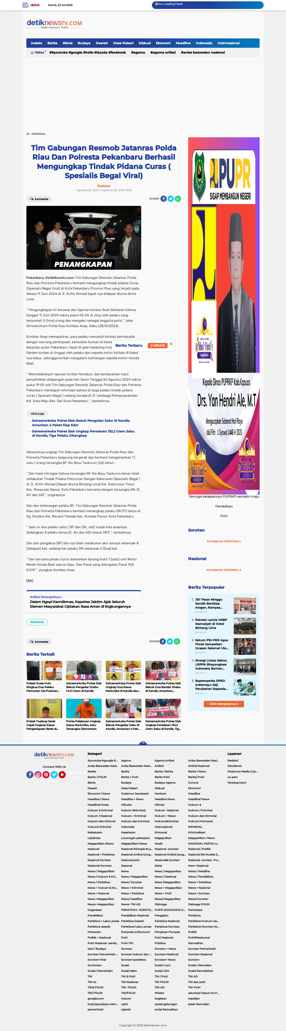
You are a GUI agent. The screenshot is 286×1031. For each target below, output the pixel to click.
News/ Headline (131, 899)
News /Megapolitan (168, 882)
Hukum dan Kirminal (202, 816)
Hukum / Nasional (100, 816)
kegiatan (160, 998)
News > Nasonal (98, 893)
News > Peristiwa (199, 882)
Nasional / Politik (199, 849)
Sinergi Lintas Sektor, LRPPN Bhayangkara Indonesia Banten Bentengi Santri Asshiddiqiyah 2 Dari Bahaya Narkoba (211, 665)
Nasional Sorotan (99, 860)
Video (39, 52)
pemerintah (95, 1009)
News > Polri (163, 893)
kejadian (194, 998)
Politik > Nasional (99, 937)
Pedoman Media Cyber (242, 771)
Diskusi (145, 43)
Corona (193, 782)
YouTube (65, 776)
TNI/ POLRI (95, 993)
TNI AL (92, 982)
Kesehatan (128, 832)
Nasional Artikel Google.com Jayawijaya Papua (171, 854)
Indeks (36, 43)
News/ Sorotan (198, 899)
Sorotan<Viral (97, 959)
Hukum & (194, 804)
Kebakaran (95, 832)
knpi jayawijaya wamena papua (104, 1004)
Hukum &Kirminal (133, 810)
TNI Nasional (129, 982)
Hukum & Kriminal (100, 810)
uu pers (232, 777)
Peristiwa (194, 915)
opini (124, 1004)
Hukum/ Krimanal (200, 821)
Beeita (92, 771)
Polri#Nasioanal (199, 937)
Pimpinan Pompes (167, 932)
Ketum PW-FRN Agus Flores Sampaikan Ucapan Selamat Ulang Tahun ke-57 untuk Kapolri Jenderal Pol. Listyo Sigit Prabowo (212, 644)
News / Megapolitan (168, 871)
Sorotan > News (165, 948)
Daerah (102, 43)
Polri (124, 937)
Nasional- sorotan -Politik (205, 860)
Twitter (56, 776)
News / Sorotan (131, 882)
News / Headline (199, 871)
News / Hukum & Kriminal (104, 876)
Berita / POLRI (97, 777)
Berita (52, 43)
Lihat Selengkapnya (224, 703)
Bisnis (67, 43)
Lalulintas (94, 838)
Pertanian (94, 932)
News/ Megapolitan (168, 899)
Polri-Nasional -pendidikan (104, 943)
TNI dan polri (196, 982)
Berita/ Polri (196, 777)
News (125, 871)
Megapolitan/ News (134, 843)
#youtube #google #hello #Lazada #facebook (89, 52)
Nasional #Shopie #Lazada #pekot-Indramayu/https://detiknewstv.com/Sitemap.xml (138, 849)
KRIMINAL (37, 622)
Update (157, 345)
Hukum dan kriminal (135, 821)
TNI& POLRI (95, 987)
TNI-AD (160, 987)
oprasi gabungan (166, 1004)
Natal (158, 865)
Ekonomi (163, 43)
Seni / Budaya (97, 948)
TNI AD (193, 976)
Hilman (159, 804)
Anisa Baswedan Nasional (138, 766)
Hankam (160, 793)
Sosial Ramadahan (200, 971)
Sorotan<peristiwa (133, 959)
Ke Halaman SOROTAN (224, 541)
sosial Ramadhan (166, 1009)
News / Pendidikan (200, 876)
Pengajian (161, 915)
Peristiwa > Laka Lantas (103, 921)
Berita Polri (162, 777)
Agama (139, 52)
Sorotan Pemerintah (202, 948)
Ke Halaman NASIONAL (223, 570)
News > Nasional (199, 887)
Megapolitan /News (101, 843)
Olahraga (161, 904)
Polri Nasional (164, 937)
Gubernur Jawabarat (135, 793)
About (55, 781)
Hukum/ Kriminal (99, 827)
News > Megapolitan (168, 887)
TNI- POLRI (128, 987)
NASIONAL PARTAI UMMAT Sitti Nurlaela (205, 843)
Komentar (39, 199)
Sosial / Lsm (162, 965)
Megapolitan (163, 838)
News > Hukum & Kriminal (104, 887)
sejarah (126, 1009)
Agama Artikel (164, 52)
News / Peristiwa (99, 882)
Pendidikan (95, 915)
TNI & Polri (128, 976)
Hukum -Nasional (167, 810)
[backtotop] (143, 745)
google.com (96, 998)
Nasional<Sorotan (100, 865)
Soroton (193, 959)
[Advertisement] (143, 92)
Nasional (197, 558)
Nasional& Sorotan (167, 860)
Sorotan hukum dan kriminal (138, 954)
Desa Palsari (123, 43)
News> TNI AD (131, 904)
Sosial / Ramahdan (100, 971)
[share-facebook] (163, 199)
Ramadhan (195, 943)
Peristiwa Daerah (132, 921)
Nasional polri (130, 860)
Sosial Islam (129, 971)
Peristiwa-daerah (99, 926)
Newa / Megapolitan (101, 871)
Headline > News (132, 799)
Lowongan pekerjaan (135, 838)
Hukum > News (165, 816)
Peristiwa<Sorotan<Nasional (205, 926)
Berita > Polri (129, 777)
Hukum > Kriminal (133, 816)
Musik (159, 843)
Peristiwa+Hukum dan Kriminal (205, 921)
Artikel (159, 766)
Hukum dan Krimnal (101, 821)
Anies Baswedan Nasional (204, 52)
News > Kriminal (132, 887)
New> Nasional (198, 865)
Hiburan (126, 804)
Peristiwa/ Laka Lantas (136, 926)
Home (35, 5)
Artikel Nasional (198, 766)
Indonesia (204, 43)
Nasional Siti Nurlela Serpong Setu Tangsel (205, 854)
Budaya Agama (165, 782)
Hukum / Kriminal (200, 810)
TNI (90, 976)
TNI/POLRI (128, 993)
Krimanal (161, 832)
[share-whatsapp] (178, 199)
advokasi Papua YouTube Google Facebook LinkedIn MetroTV (205, 993)
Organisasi (95, 910)
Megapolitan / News (201, 838)
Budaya (84, 43)
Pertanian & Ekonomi (135, 932)
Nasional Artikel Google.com (138, 854)
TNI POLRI (162, 982)
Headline (183, 43)
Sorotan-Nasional (166, 954)
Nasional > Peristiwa (101, 854)
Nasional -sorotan (167, 849)
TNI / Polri (161, 976)
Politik (192, 932)
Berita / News (197, 771)
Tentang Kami (81, 775)
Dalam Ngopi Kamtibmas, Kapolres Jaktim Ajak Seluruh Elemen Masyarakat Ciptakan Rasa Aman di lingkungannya (80, 604)
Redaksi (232, 760)
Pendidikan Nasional (135, 915)
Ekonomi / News (99, 793)
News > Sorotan (199, 893)
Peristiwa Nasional (167, 921)
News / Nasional (165, 876)
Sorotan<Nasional (200, 954)
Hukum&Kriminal (166, 821)
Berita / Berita (164, 771)
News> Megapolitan (101, 904)
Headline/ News (198, 799)
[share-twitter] (171, 199)
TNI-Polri (194, 987)
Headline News (165, 799)
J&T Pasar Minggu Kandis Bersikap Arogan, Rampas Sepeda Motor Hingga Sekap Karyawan (211, 604)
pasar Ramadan (198, 1004)
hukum (126, 998)
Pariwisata (195, 910)
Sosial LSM (162, 971)
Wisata (159, 993)
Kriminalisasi (196, 832)
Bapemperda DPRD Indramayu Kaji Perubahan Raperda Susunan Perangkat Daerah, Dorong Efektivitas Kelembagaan (210, 685)
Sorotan (196, 530)
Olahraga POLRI (199, 904)
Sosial (125, 965)
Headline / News (98, 799)
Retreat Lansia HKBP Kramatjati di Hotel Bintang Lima (211, 624)
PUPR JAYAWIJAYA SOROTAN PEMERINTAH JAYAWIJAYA (171, 910)
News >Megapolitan (101, 899)
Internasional (229, 43)
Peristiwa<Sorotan (167, 926)
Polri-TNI (127, 943)
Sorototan (94, 965)
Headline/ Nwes (98, 804)
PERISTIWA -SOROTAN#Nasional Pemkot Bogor (138, 910)
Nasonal (126, 865)
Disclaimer (234, 766)
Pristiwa (160, 943)
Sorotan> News (165, 959)
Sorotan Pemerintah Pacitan (104, 954)
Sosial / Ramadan (199, 965)
